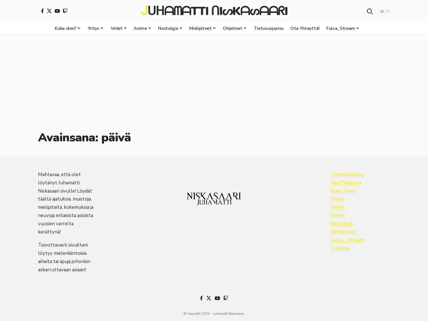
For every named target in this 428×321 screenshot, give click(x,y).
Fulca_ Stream (348, 240)
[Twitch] (65, 11)
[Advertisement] (214, 76)
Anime (338, 215)
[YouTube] (57, 11)
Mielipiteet (343, 232)
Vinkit (337, 207)
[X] (49, 11)
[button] (370, 11)
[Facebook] (42, 11)
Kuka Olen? (344, 191)
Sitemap (340, 248)
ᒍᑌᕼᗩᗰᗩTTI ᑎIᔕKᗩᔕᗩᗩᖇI (213, 11)
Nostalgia (342, 223)
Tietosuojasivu (348, 174)
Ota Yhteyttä (346, 183)
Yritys (337, 199)
